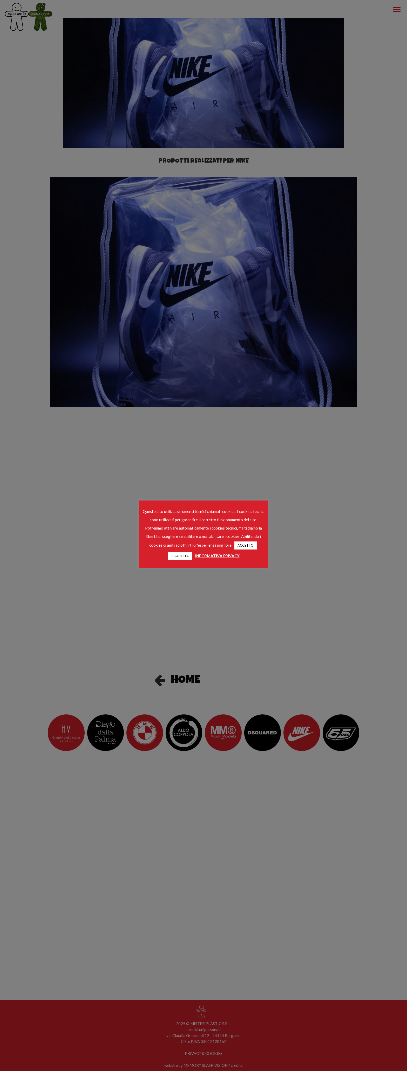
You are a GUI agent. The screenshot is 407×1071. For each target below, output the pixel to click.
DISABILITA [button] (180, 556)
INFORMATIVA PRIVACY (217, 555)
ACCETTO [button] (246, 545)
